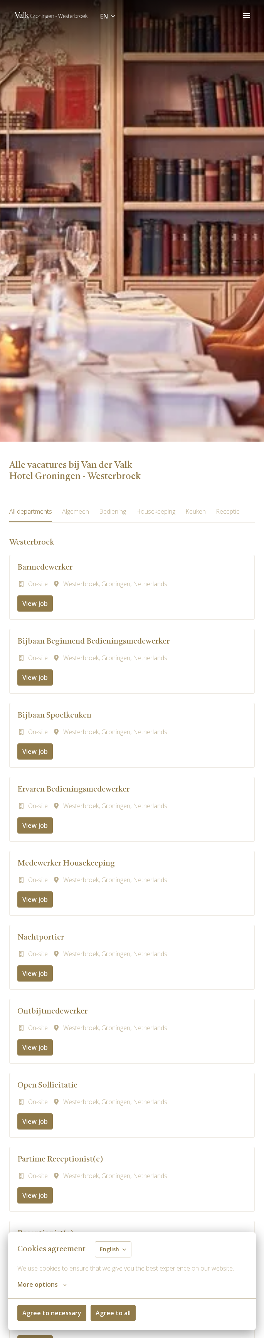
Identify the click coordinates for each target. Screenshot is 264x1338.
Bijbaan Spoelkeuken (54, 715)
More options (42, 1284)
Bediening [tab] (112, 511)
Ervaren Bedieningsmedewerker (73, 789)
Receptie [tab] (228, 511)
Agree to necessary (51, 1313)
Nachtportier (40, 937)
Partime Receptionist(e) (60, 1159)
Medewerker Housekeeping (66, 863)
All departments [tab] (30, 511)
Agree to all (113, 1313)
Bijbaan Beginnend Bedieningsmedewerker (93, 641)
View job (35, 603)
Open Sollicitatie (47, 1085)
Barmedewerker (44, 568)
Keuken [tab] (195, 511)
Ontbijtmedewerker (52, 1011)
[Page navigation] (247, 15)
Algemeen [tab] (75, 511)
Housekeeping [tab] (155, 511)
